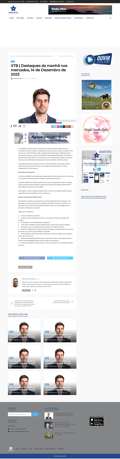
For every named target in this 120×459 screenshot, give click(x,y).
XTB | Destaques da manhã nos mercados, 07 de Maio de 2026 (58, 336)
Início (17, 449)
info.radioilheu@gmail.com (21, 432)
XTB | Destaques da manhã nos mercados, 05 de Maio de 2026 (58, 363)
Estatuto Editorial (49, 449)
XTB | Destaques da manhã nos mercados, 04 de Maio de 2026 (22, 389)
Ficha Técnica (38, 449)
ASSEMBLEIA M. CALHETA (57, 1)
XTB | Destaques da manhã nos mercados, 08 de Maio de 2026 (22, 336)
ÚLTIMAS (30, 18)
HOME (11, 18)
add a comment (26, 267)
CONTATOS (90, 18)
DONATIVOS (70, 1)
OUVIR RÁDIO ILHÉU (32, 1)
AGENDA (39, 18)
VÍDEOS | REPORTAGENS (63, 18)
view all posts (26, 290)
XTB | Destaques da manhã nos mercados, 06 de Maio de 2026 (22, 363)
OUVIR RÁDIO (78, 18)
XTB (13, 61)
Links (30, 449)
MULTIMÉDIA (44, 1)
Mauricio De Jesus (18, 78)
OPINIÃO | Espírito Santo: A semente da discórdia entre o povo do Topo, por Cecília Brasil (65, 424)
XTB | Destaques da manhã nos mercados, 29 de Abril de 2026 (58, 389)
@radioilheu (85, 190)
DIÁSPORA (48, 18)
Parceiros (24, 449)
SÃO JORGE (20, 18)
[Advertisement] (60, 34)
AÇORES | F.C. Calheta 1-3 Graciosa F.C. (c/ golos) (65, 434)
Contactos (60, 449)
